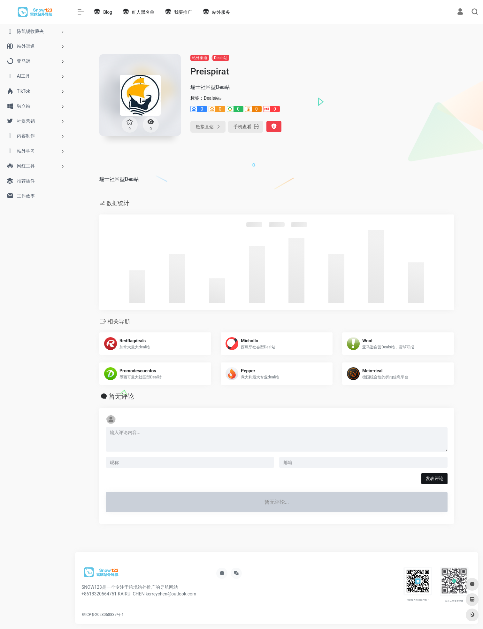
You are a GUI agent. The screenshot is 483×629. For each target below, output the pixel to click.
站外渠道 (199, 58)
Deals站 (220, 58)
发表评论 (434, 478)
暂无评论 (121, 396)
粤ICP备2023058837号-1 (102, 614)
